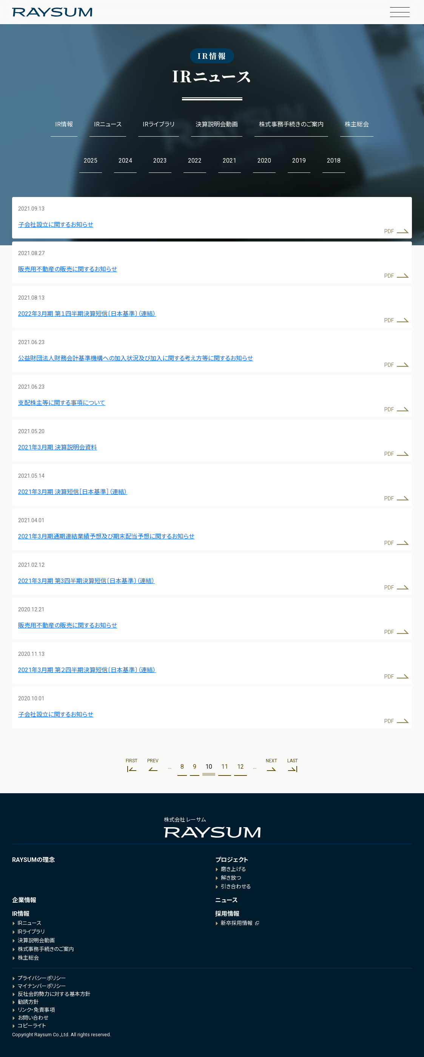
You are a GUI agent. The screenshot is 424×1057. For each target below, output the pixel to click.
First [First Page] (131, 760)
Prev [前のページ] (153, 760)
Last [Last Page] (292, 760)
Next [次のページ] (271, 760)
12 (240, 766)
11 (224, 766)
